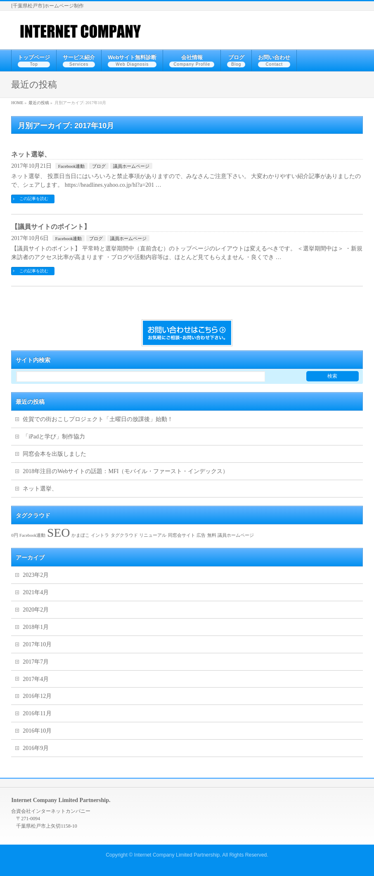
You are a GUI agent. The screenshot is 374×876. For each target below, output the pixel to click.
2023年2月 (36, 575)
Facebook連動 (71, 166)
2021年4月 (36, 592)
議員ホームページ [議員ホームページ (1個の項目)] (236, 535)
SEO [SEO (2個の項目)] (58, 532)
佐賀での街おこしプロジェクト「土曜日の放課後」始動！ (98, 419)
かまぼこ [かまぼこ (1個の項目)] (80, 535)
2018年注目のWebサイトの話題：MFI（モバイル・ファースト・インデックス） (125, 471)
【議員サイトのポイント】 (50, 226)
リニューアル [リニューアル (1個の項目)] (152, 535)
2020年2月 (36, 610)
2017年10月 (37, 644)
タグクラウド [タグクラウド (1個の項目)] (124, 535)
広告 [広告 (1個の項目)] (201, 535)
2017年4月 (36, 679)
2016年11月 (37, 713)
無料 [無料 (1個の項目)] (211, 535)
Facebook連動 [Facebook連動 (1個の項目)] (32, 535)
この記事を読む (33, 198)
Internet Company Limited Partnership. (177, 855)
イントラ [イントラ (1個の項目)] (100, 535)
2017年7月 (36, 662)
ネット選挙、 (31, 154)
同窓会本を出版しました (54, 454)
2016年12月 (37, 696)
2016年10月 (37, 731)
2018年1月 (36, 627)
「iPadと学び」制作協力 (54, 436)
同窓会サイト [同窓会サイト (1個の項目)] (181, 535)
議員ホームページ (131, 166)
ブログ (99, 166)
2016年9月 (36, 748)
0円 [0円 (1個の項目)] (14, 535)
